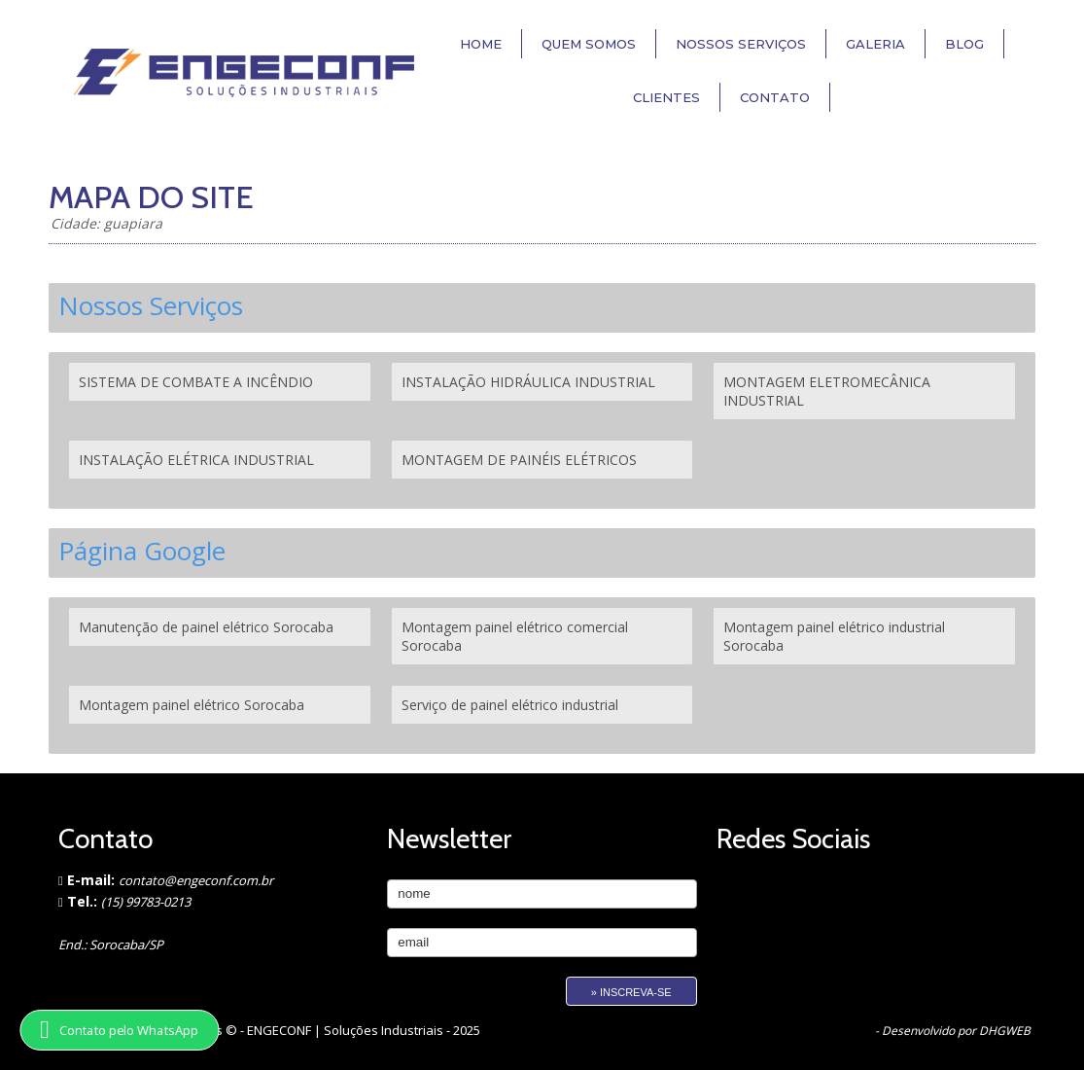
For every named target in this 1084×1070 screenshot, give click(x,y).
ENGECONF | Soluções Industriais (346, 1030)
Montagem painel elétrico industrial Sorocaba (834, 636)
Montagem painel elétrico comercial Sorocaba (515, 636)
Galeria (875, 44)
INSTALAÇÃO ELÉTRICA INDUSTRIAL (196, 459)
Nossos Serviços (741, 44)
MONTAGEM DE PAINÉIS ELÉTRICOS (519, 459)
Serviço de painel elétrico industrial (510, 705)
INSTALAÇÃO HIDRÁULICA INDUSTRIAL (528, 382)
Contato (775, 97)
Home (481, 44)
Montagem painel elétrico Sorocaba (191, 705)
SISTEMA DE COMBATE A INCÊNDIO (196, 382)
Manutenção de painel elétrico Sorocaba (206, 627)
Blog (964, 44)
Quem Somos (589, 44)
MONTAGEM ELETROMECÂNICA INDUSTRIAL (826, 391)
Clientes (666, 97)
